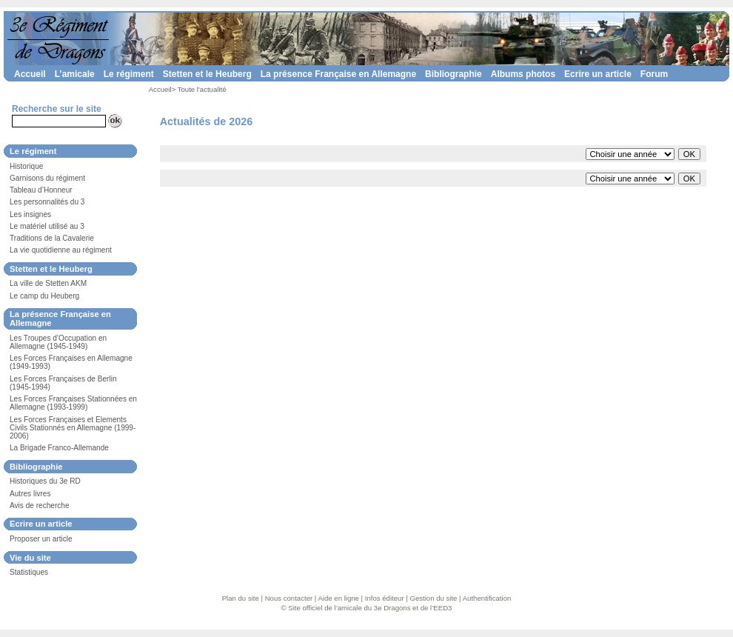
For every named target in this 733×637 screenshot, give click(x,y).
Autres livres (30, 494)
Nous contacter (289, 598)
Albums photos (523, 74)
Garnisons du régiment (47, 178)
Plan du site (240, 598)
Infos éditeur (384, 598)
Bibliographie (453, 74)
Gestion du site (433, 598)
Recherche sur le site (56, 109)
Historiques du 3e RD (45, 481)
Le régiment (129, 74)
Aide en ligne (338, 598)
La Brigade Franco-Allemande (59, 448)
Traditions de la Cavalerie (52, 238)
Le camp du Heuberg (44, 296)
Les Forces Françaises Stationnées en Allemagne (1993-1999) (73, 403)
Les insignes (30, 214)
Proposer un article (41, 539)
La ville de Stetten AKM (48, 283)
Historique (26, 166)
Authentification (487, 598)
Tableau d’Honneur (41, 190)
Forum (654, 74)
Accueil (30, 74)
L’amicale (75, 74)
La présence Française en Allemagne (338, 74)
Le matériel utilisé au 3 (47, 226)
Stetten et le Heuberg (207, 74)
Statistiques (29, 572)
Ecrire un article (598, 74)
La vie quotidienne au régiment (61, 250)
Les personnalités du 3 (47, 202)
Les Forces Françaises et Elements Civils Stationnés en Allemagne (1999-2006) (72, 428)
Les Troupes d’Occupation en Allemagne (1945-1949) (58, 342)
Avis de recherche (39, 505)
